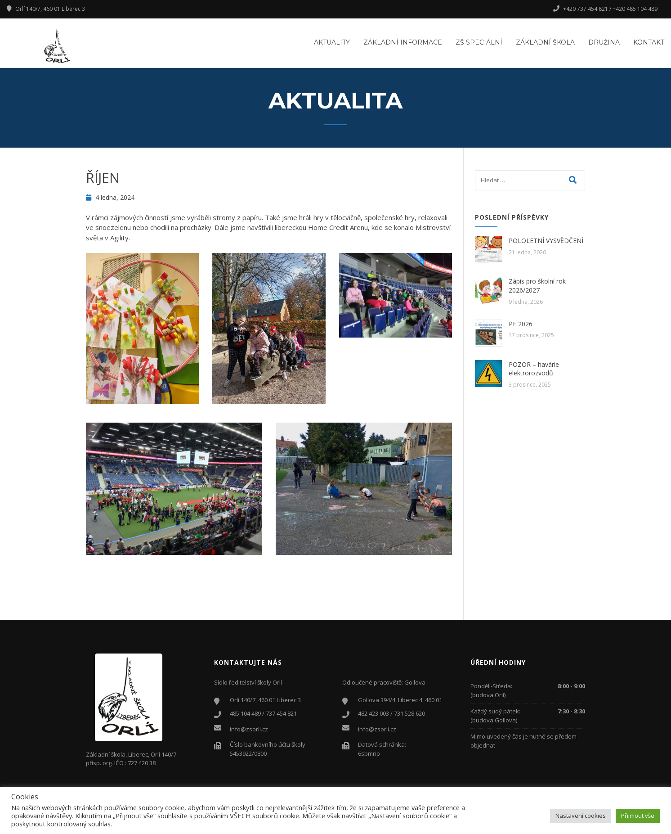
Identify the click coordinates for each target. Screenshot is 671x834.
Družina (604, 42)
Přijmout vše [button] (637, 815)
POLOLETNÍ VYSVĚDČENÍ (546, 240)
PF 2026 (520, 324)
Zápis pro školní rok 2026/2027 (537, 285)
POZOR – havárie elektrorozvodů (534, 369)
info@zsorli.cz (249, 729)
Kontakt (648, 42)
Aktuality (332, 42)
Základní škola (545, 42)
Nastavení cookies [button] (580, 815)
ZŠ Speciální (479, 42)
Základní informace (402, 42)
